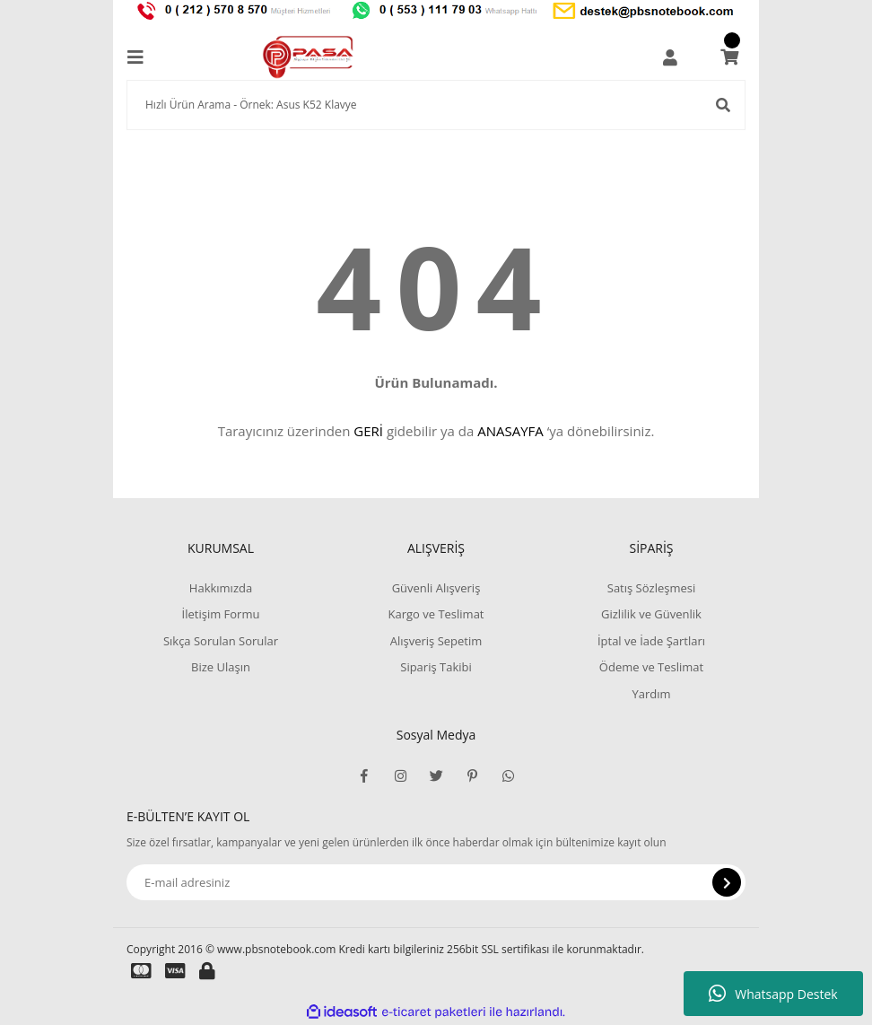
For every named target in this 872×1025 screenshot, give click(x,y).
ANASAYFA (510, 431)
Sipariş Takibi (436, 667)
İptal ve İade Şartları (651, 641)
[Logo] (308, 57)
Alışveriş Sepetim (436, 641)
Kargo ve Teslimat (436, 614)
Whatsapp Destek (773, 993)
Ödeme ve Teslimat (651, 667)
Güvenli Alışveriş (436, 588)
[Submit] (726, 882)
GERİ (368, 431)
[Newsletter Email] (436, 882)
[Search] (436, 105)
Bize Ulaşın (220, 667)
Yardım (651, 694)
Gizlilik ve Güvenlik (651, 614)
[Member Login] (670, 57)
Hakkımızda (220, 588)
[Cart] (729, 57)
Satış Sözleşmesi (651, 588)
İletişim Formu (221, 614)
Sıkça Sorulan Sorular (220, 641)
